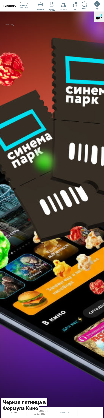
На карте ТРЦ (64, 413)
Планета (10, 6)
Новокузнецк (24, 3)
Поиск (84, 5)
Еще (97, 5)
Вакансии (40, 6)
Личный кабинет (52, 6)
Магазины (63, 6)
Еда (75, 6)
